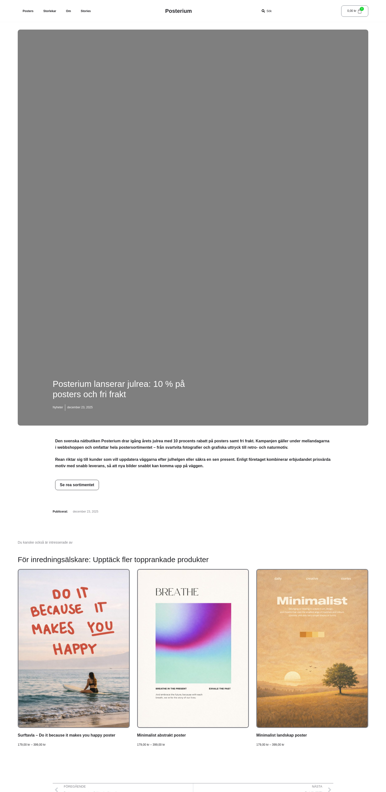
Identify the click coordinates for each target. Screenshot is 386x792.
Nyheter (58, 407)
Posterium (178, 11)
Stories (86, 11)
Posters (28, 11)
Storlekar (49, 11)
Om (68, 11)
